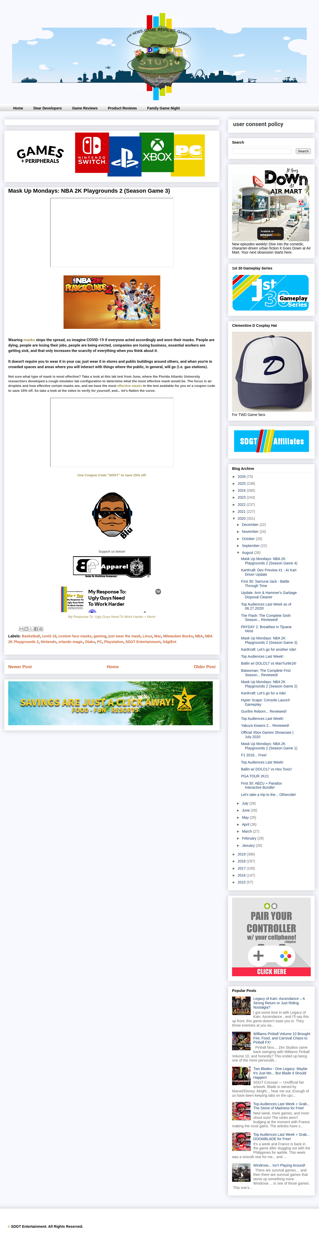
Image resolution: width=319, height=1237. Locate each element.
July (245, 803)
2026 (242, 477)
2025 (242, 483)
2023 (242, 497)
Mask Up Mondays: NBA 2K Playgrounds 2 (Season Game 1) (269, 746)
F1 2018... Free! (254, 755)
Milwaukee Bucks (178, 636)
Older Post (205, 666)
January (249, 845)
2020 (242, 518)
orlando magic (70, 642)
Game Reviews (85, 108)
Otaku (90, 642)
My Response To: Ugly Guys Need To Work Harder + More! (112, 617)
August (248, 553)
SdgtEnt (169, 642)
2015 (242, 882)
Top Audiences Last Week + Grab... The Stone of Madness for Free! (281, 1106)
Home (18, 108)
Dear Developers (47, 108)
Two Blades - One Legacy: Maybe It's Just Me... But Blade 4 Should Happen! (280, 1073)
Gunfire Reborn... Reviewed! (264, 711)
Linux (147, 636)
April (246, 824)
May (246, 817)
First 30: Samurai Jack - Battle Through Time (265, 583)
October (249, 539)
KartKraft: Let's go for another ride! (268, 649)
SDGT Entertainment (143, 642)
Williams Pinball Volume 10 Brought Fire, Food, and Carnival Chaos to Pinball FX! (281, 1038)
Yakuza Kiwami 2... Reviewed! (265, 725)
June (246, 810)
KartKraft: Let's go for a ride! (263, 693)
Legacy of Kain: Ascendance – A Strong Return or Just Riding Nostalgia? (279, 1003)
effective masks (129, 386)
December (250, 525)
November (250, 531)
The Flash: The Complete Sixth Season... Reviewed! (266, 617)
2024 (242, 490)
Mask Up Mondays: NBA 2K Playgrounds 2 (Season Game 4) (269, 561)
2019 (242, 854)
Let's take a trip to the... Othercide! (268, 795)
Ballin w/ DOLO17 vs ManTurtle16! (268, 663)
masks (29, 340)
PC (99, 642)
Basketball (31, 636)
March (247, 831)
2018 (242, 861)
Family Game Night (163, 108)
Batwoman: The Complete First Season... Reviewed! (266, 672)
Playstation (113, 642)
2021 (242, 511)
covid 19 (49, 636)
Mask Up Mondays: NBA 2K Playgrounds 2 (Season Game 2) (269, 684)
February (249, 838)
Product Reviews (122, 108)
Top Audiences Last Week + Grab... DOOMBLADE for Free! (281, 1136)
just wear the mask (124, 636)
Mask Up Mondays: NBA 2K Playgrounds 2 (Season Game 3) (269, 640)
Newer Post (20, 666)
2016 (242, 875)
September (251, 546)
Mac (157, 636)
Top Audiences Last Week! (262, 656)
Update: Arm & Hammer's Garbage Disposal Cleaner (269, 595)
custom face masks (75, 636)
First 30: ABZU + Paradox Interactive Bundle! (261, 785)
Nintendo (48, 642)
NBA (199, 636)
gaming (100, 636)
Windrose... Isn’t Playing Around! (279, 1165)
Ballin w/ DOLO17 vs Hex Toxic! (266, 769)
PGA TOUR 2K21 (255, 776)
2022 (242, 505)
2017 (242, 868)
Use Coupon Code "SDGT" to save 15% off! (111, 475)
